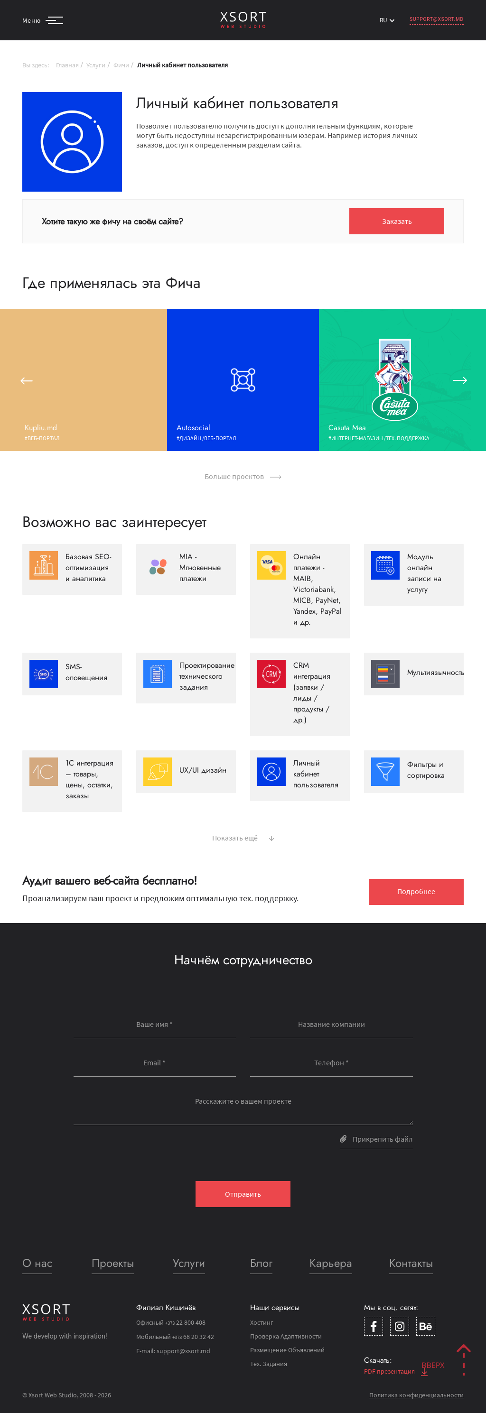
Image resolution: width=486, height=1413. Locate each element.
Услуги (95, 65)
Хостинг (261, 1322)
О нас (37, 1263)
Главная (67, 65)
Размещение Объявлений (287, 1350)
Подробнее (416, 891)
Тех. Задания (268, 1363)
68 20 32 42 (193, 1336)
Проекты (113, 1263)
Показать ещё (243, 837)
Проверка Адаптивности (286, 1336)
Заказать (397, 221)
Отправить (243, 1194)
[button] (26, 380)
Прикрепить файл (376, 1139)
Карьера (330, 1263)
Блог (261, 1263)
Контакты (411, 1263)
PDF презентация (396, 1371)
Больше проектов (243, 476)
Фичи (121, 65)
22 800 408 (185, 1322)
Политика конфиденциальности (416, 1395)
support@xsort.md (437, 19)
